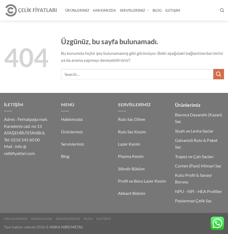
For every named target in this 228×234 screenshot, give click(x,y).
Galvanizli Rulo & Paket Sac (196, 144)
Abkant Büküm (131, 193)
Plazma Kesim (131, 156)
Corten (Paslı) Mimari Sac (198, 165)
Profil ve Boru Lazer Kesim (142, 180)
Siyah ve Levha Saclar (194, 130)
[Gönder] (218, 74)
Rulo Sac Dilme (131, 119)
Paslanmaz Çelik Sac (193, 200)
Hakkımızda (104, 10)
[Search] (222, 10)
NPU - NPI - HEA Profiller (198, 191)
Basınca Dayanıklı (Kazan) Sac (198, 118)
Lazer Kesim (129, 143)
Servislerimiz (134, 10)
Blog (157, 10)
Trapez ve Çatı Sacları (194, 156)
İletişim (172, 10)
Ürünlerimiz (77, 10)
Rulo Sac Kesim (132, 131)
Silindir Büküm (131, 168)
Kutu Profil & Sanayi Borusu (193, 178)
